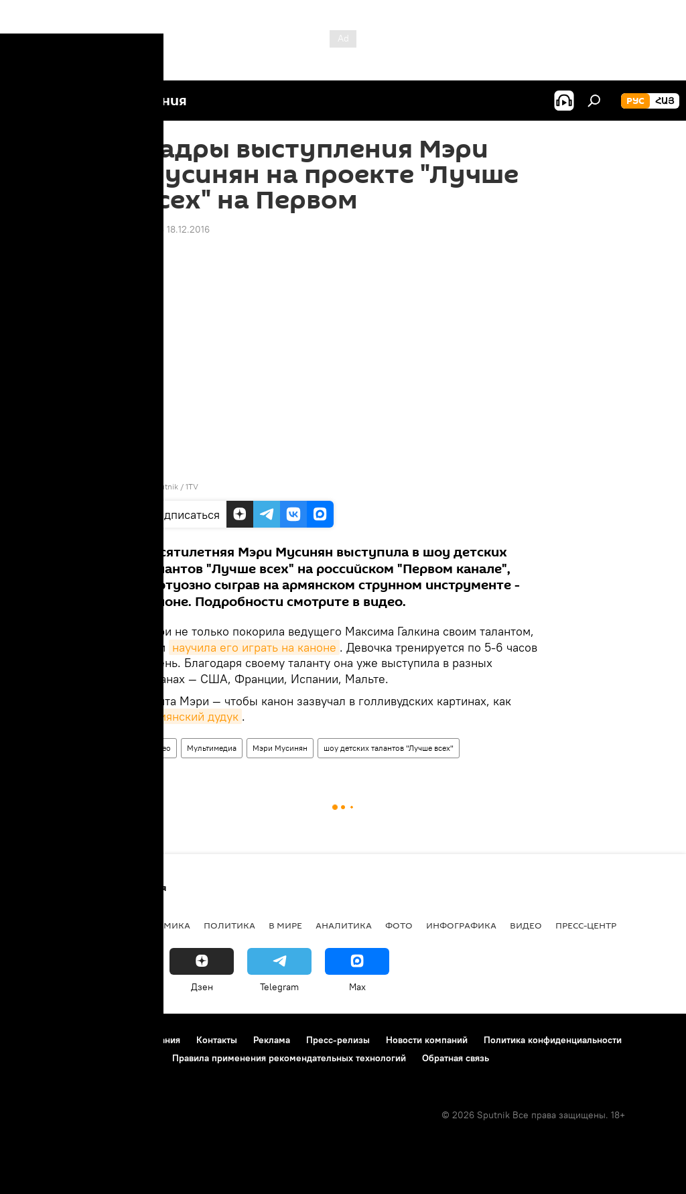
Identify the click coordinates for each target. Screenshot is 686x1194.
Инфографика (461, 925)
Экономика (160, 925)
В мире (285, 925)
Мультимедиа (211, 748)
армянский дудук (191, 716)
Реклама (271, 1040)
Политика (229, 925)
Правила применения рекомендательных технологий (289, 1058)
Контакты (216, 1040)
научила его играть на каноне (254, 647)
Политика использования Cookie (85, 1058)
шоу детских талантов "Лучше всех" (389, 748)
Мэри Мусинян (280, 748)
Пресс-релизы (338, 1040)
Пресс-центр (585, 925)
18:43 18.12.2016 (176, 229)
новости (36, 925)
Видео (159, 748)
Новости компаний (427, 1040)
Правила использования (127, 1040)
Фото (399, 925)
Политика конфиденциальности (553, 1040)
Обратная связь (455, 1058)
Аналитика (344, 925)
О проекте (36, 1040)
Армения (94, 925)
